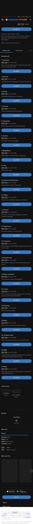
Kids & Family (11, 420)
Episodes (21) (6, 36)
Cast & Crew (19, 36)
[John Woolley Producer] (16, 384)
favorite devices (15, 28)
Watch (5, 488)
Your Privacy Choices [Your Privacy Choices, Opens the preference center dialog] (16, 516)
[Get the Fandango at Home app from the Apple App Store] (11, 477)
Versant (15, 495)
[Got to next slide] (31, 456)
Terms (5, 496)
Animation (26, 420)
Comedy (3, 420)
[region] (16, 507)
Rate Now (16, 409)
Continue (16, 521)
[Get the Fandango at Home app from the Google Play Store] (21, 477)
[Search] (30, 2)
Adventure (19, 420)
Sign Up (16, 483)
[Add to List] (31, 10)
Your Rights (27, 500)
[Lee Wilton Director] (6, 384)
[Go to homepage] (16, 2)
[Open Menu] (2, 2)
